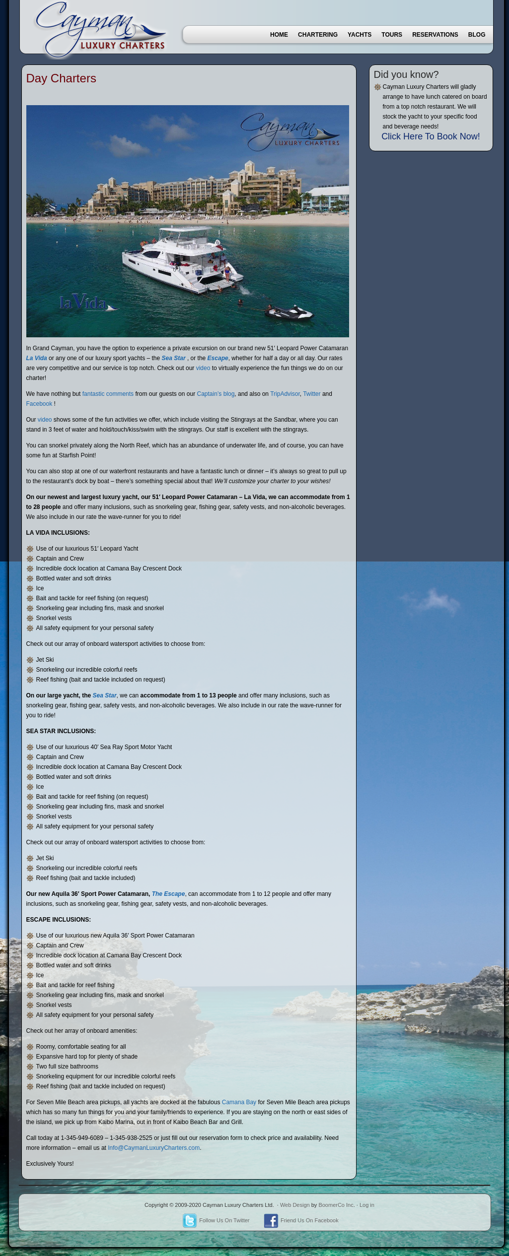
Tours (391, 34)
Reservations (435, 34)
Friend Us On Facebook (301, 1220)
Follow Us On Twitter (215, 1220)
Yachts (359, 34)
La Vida (36, 358)
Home (279, 34)
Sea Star (174, 358)
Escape (218, 358)
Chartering (318, 34)
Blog (477, 34)
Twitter (311, 393)
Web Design (295, 1205)
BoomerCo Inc (335, 1205)
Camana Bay (239, 1102)
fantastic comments (108, 393)
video (203, 368)
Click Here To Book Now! (430, 136)
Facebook (39, 403)
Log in (367, 1205)
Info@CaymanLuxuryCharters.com (154, 1147)
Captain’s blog (215, 393)
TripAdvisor (285, 393)
